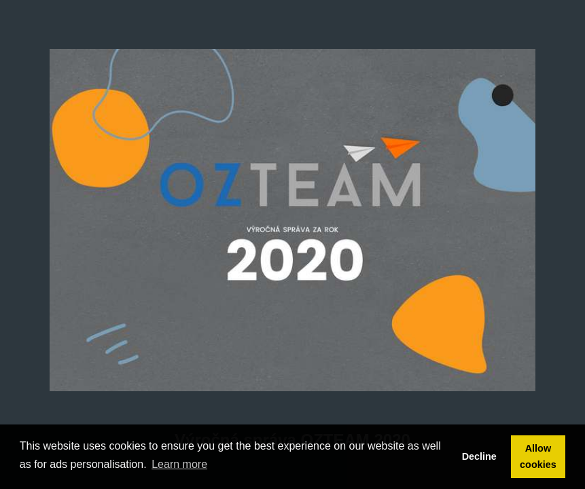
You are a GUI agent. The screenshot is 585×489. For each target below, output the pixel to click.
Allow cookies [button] (538, 456)
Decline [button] (479, 456)
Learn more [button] (179, 464)
